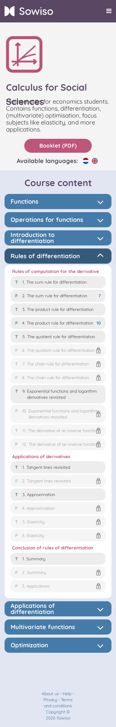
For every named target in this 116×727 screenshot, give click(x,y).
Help (67, 693)
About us (50, 693)
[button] (58, 350)
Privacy (50, 699)
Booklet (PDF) (58, 145)
